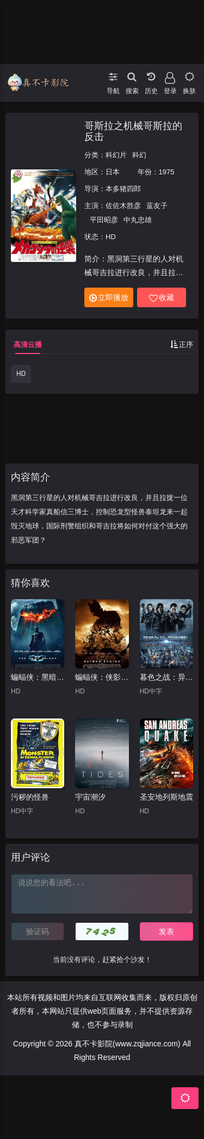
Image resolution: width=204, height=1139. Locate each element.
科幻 (139, 155)
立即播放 (108, 297)
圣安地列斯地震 (166, 797)
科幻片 (116, 155)
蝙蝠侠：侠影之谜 (101, 677)
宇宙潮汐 (90, 797)
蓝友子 (157, 206)
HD (21, 373)
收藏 (161, 297)
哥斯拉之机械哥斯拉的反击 (133, 131)
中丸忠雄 (137, 220)
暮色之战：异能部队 (166, 677)
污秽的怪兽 (30, 797)
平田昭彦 (104, 220)
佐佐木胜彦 (123, 206)
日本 (113, 172)
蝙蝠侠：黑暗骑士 (37, 677)
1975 (167, 172)
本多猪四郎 (123, 189)
